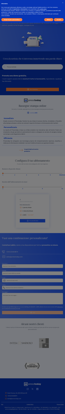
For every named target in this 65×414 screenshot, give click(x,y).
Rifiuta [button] (49, 19)
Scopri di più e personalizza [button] (12, 19)
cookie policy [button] (43, 9)
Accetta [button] (59, 19)
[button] (62, 2)
